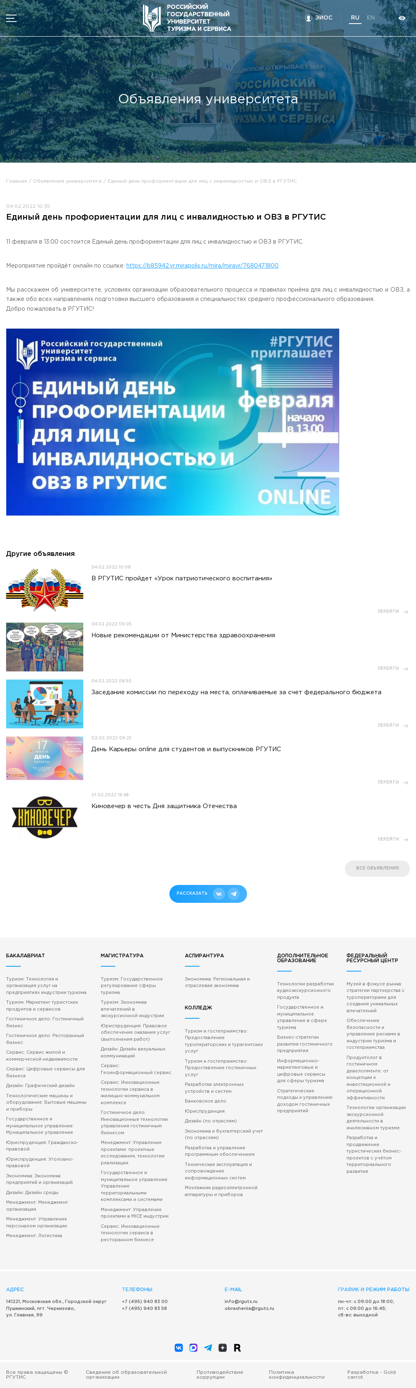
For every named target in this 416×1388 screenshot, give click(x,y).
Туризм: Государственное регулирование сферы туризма (132, 986)
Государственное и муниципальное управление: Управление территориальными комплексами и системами (135, 1186)
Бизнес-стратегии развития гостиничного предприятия (305, 1044)
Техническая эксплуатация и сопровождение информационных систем (218, 1171)
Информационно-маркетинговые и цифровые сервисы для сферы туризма (301, 1071)
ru (355, 17)
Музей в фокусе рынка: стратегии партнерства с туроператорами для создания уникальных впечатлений (376, 997)
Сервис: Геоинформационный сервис (136, 1069)
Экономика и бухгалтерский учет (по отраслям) (224, 1134)
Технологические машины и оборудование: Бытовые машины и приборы (46, 1102)
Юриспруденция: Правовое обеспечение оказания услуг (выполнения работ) (135, 1033)
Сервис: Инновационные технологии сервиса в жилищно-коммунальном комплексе (130, 1093)
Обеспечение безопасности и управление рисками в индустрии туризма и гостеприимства (373, 1034)
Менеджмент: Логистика (34, 1236)
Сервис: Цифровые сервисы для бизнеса (45, 1072)
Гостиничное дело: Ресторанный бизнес (45, 1039)
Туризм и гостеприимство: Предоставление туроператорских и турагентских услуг (224, 1041)
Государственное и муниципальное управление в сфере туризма (302, 1017)
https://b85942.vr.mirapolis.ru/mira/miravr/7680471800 (202, 266)
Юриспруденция (205, 1111)
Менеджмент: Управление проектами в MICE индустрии (135, 1213)
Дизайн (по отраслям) (211, 1121)
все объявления (377, 868)
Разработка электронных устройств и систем (214, 1088)
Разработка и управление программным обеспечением (220, 1151)
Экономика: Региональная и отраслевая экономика (217, 982)
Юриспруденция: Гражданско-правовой (42, 1146)
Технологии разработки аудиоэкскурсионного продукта (305, 991)
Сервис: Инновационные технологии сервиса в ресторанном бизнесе (130, 1233)
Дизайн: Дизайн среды (32, 1193)
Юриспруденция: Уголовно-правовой (40, 1162)
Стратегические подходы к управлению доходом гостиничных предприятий (305, 1101)
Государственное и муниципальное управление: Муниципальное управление (40, 1126)
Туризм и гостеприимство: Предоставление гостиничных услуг (220, 1068)
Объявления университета (67, 181)
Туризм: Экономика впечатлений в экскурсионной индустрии (132, 1009)
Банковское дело (205, 1101)
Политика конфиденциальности (297, 1374)
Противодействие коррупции (220, 1374)
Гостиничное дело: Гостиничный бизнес (45, 1022)
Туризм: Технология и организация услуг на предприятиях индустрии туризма (46, 986)
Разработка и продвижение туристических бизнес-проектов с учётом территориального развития (374, 1155)
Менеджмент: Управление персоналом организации (36, 1222)
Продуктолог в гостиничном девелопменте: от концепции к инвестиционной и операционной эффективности (368, 1078)
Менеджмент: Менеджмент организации (37, 1206)
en (371, 17)
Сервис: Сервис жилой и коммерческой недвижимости (42, 1055)
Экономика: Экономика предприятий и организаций (39, 1179)
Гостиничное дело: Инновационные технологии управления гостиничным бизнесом (134, 1123)
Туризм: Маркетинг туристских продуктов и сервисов (42, 1005)
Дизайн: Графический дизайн (40, 1086)
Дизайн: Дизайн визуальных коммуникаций (133, 1052)
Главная (16, 181)
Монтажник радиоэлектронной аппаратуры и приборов (221, 1191)
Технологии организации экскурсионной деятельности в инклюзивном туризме (376, 1118)
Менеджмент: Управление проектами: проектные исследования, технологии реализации (133, 1153)
